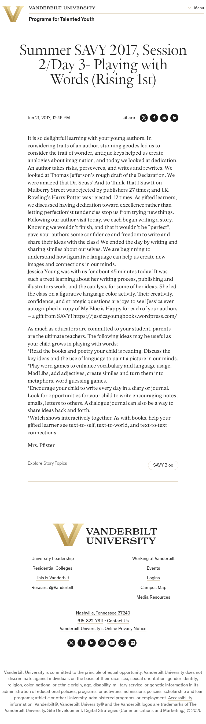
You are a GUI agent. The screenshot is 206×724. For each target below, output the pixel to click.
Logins (153, 578)
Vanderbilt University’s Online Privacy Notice (103, 629)
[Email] (164, 118)
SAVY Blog (163, 465)
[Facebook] (154, 118)
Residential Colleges (52, 568)
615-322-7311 (90, 621)
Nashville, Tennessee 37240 (103, 613)
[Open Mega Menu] (196, 8)
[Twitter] (144, 118)
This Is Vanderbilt (52, 578)
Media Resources (153, 597)
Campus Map (153, 588)
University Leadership (52, 559)
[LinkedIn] (174, 118)
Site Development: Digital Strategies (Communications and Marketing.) (116, 711)
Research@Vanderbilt (52, 588)
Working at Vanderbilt (153, 559)
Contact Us (118, 621)
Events (153, 568)
